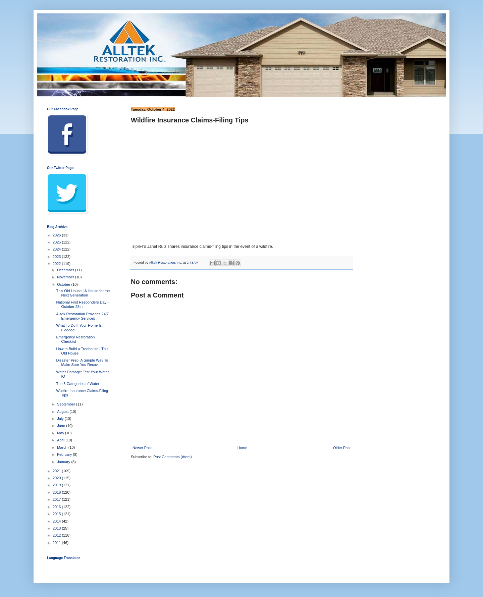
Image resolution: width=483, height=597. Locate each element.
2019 (57, 485)
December (66, 270)
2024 (57, 249)
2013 (57, 528)
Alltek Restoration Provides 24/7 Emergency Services (82, 316)
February (65, 454)
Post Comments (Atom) (172, 457)
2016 (57, 507)
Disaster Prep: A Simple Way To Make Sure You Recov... (82, 362)
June (61, 426)
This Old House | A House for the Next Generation (83, 293)
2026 (57, 235)
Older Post (342, 448)
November (66, 277)
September (66, 404)
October (64, 284)
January (64, 462)
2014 (57, 521)
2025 (57, 242)
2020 (57, 478)
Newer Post (142, 448)
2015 (57, 514)
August (63, 412)
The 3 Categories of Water (77, 384)
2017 (57, 499)
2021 (57, 471)
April (61, 440)
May (61, 433)
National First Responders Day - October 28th (82, 304)
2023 (57, 257)
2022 (57, 264)
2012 (57, 535)
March (62, 447)
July (61, 419)
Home (242, 448)
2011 (57, 543)
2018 (57, 492)
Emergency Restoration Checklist (75, 339)
